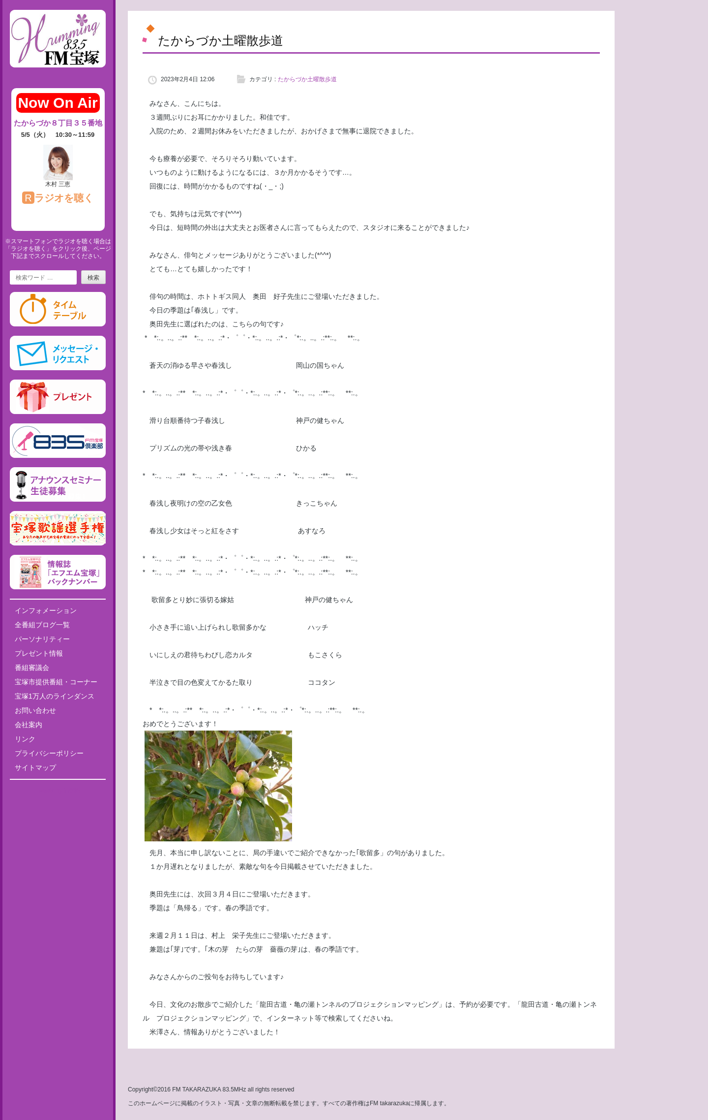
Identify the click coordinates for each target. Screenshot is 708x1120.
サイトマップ (35, 767)
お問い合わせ (35, 710)
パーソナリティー (42, 639)
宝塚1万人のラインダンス (54, 696)
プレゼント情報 (39, 653)
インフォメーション (46, 610)
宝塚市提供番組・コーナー (56, 682)
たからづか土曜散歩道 (307, 79)
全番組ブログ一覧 (42, 625)
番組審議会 (32, 668)
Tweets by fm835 (57, 790)
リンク (25, 739)
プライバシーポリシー (49, 753)
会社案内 (28, 725)
